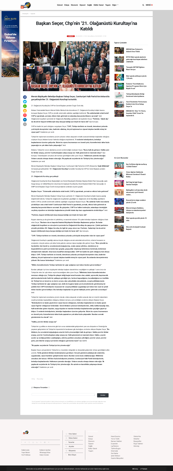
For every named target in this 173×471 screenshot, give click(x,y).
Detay (135, 469)
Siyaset (82, 5)
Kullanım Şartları (45, 450)
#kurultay (40, 379)
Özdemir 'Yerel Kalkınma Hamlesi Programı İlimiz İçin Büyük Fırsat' (136, 86)
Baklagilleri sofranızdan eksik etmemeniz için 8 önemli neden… (136, 192)
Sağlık (89, 5)
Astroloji (136, 446)
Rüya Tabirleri (138, 444)
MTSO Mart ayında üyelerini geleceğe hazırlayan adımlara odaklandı (136, 59)
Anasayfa (25, 13)
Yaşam (107, 5)
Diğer (114, 5)
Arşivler (70, 446)
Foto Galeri (71, 434)
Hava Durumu (115, 436)
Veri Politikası (25, 455)
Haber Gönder (44, 455)
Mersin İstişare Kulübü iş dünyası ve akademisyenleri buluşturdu (136, 210)
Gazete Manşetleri (117, 458)
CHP (33, 187)
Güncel (60, 5)
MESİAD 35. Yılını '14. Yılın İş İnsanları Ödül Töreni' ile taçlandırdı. (136, 113)
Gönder (102, 395)
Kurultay (67, 119)
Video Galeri (71, 438)
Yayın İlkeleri (25, 452)
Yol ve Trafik (115, 439)
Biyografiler (137, 441)
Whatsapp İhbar (45, 452)
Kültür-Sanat (98, 5)
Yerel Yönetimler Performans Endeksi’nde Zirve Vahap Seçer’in (136, 104)
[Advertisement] (162, 44)
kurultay (94, 199)
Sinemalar (114, 451)
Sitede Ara (137, 436)
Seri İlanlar (114, 453)
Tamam (143, 469)
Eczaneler (114, 444)
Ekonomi (74, 5)
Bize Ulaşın (71, 455)
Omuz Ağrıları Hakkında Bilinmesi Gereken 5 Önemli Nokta (136, 174)
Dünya (66, 5)
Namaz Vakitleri (116, 441)
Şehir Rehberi (115, 456)
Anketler (136, 439)
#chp (33, 379)
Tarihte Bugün (116, 448)
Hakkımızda (25, 450)
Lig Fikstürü (115, 446)
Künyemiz (71, 450)
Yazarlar (70, 442)
